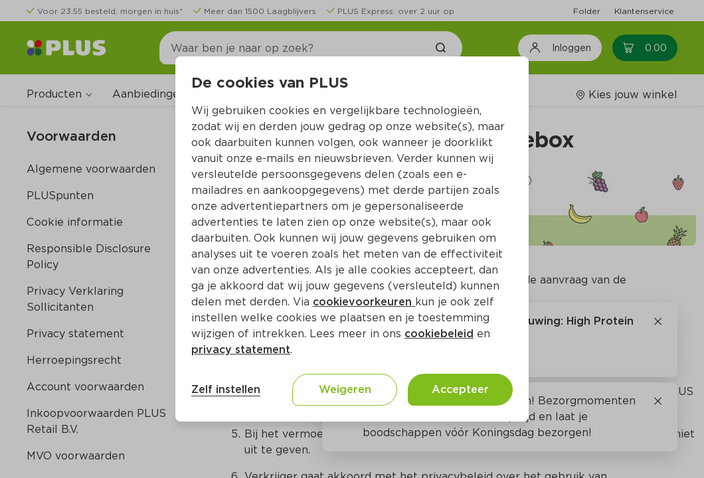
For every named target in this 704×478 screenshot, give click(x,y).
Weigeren (345, 389)
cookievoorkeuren (364, 301)
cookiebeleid (439, 333)
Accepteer (460, 389)
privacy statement (240, 349)
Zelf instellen (225, 389)
